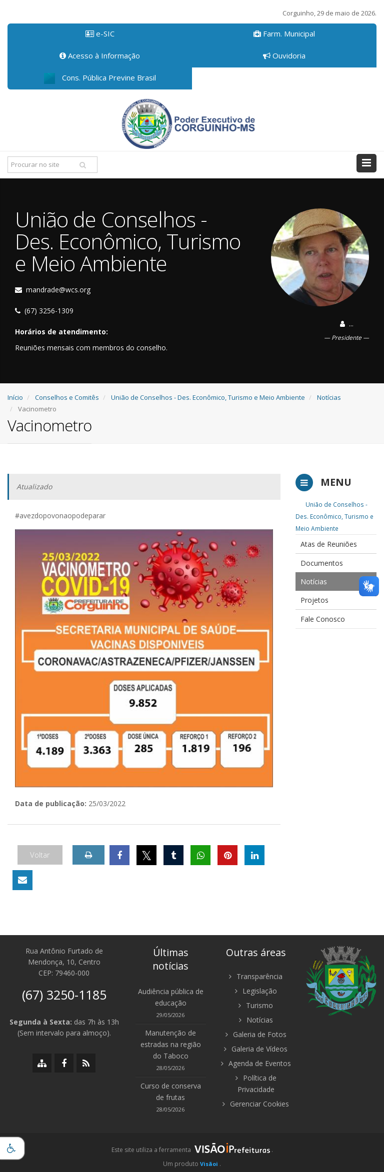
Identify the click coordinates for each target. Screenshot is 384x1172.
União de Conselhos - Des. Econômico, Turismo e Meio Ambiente (208, 397)
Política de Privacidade (256, 1083)
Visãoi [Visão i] (209, 1164)
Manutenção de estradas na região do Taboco (170, 1044)
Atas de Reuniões (328, 544)
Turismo (255, 1005)
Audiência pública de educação (171, 997)
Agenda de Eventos (256, 1063)
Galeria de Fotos (256, 1034)
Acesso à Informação (100, 55)
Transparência (255, 976)
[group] (192, 1152)
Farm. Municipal (284, 33)
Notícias (329, 397)
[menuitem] (336, 544)
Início (15, 397)
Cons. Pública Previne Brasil (100, 78)
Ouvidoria (284, 55)
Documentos (321, 563)
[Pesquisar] (82, 164)
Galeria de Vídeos (256, 1049)
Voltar (40, 855)
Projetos (314, 600)
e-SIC (100, 33)
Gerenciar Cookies (255, 1104)
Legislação (256, 991)
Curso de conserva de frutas (170, 1091)
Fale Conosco (322, 619)
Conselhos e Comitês (67, 397)
